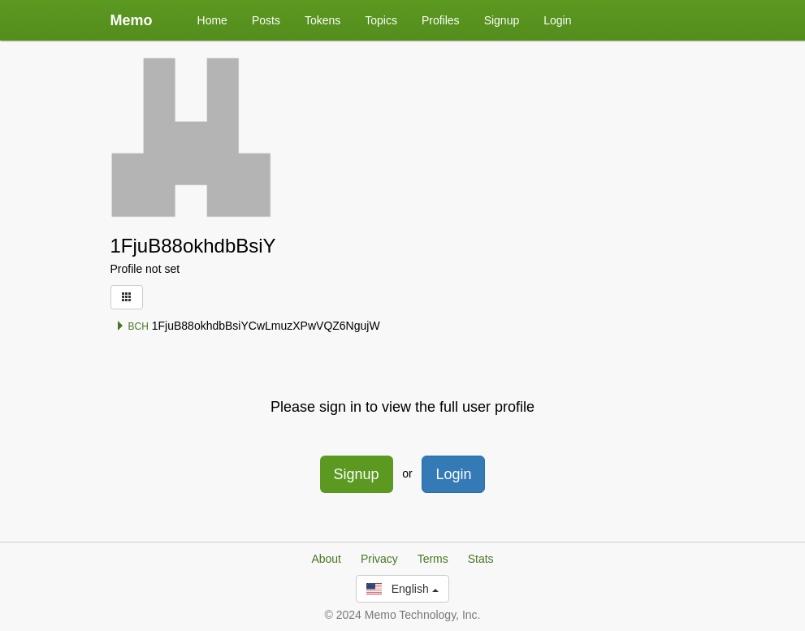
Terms (433, 558)
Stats (481, 558)
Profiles (441, 20)
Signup (502, 20)
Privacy (379, 558)
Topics (381, 20)
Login (557, 20)
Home (212, 20)
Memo (131, 20)
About (326, 558)
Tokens (322, 20)
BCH (132, 326)
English (402, 588)
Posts (266, 20)
